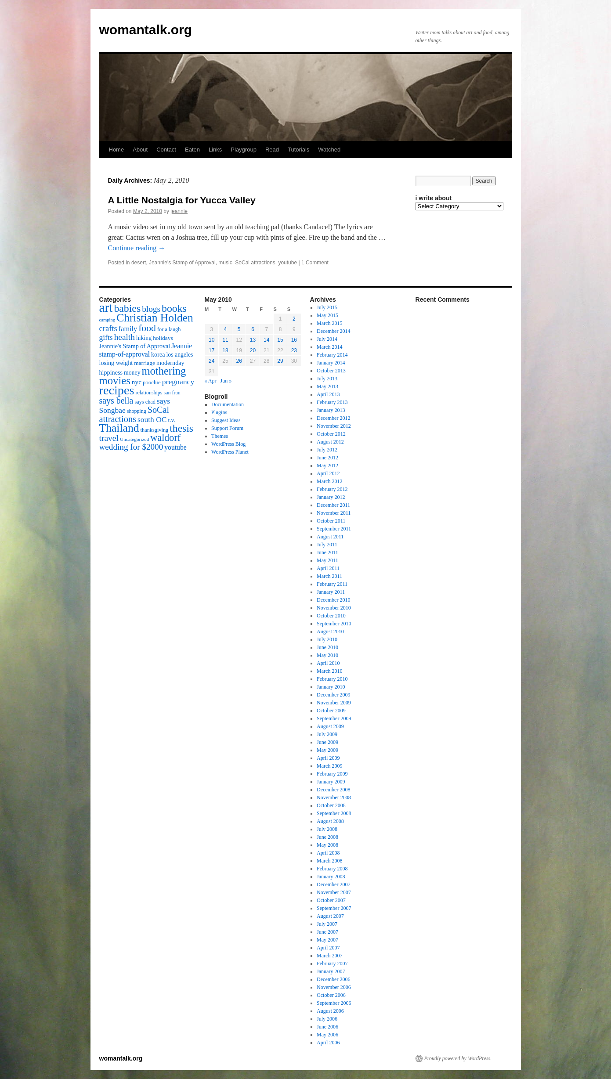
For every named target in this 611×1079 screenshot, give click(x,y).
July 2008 (327, 829)
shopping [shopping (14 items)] (136, 411)
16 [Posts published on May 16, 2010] (294, 340)
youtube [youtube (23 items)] (175, 447)
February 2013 (332, 402)
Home (116, 149)
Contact (166, 149)
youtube (287, 263)
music (225, 263)
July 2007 (327, 924)
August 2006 (330, 1011)
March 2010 (329, 671)
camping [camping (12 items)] (107, 320)
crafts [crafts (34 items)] (108, 328)
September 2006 (334, 1003)
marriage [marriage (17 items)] (144, 363)
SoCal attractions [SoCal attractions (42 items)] (134, 414)
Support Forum (227, 428)
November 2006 (334, 987)
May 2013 (327, 386)
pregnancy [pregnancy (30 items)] (178, 381)
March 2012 (329, 481)
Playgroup (244, 149)
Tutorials (298, 149)
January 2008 (331, 876)
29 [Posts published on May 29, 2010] (280, 361)
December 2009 (333, 695)
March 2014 (329, 347)
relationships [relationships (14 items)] (148, 393)
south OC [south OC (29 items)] (152, 419)
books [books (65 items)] (174, 308)
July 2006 (327, 1019)
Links (215, 149)
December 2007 (333, 884)
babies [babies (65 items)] (127, 308)
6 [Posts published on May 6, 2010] (252, 329)
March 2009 (329, 766)
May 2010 (327, 655)
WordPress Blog (228, 444)
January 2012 (331, 497)
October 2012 (331, 434)
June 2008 (327, 837)
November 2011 (334, 513)
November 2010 (334, 608)
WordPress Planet (230, 452)
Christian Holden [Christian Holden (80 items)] (154, 317)
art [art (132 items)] (106, 307)
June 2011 (327, 552)
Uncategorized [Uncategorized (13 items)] (134, 439)
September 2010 (334, 624)
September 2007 (334, 908)
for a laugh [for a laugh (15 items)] (169, 329)
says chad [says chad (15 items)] (144, 402)
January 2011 (331, 592)
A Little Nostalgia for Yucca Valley (182, 200)
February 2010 (332, 679)
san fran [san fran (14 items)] (172, 393)
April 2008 (328, 853)
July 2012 (327, 450)
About (140, 149)
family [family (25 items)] (128, 329)
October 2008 (331, 805)
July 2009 (327, 734)
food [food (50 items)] (147, 328)
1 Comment (315, 263)
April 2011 (328, 568)
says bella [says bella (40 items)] (116, 400)
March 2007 (329, 956)
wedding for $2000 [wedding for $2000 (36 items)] (131, 446)
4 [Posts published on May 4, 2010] (225, 329)
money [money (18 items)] (132, 372)
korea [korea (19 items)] (158, 354)
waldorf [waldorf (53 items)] (165, 437)
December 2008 (333, 790)
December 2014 (333, 331)
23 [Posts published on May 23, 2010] (294, 350)
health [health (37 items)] (124, 337)
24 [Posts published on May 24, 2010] (211, 361)
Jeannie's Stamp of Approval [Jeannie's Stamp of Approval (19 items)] (134, 346)
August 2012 (330, 442)
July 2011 (327, 544)
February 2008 (332, 869)
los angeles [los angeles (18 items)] (179, 354)
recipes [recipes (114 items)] (116, 390)
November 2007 (334, 892)
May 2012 (327, 465)
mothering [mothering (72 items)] (164, 371)
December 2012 (333, 418)
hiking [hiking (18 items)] (144, 338)
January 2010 (331, 687)
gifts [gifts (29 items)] (106, 337)
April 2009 (328, 758)
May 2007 (327, 940)
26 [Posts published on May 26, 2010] (239, 361)
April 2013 (328, 394)
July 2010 (327, 639)
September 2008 (334, 813)
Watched (329, 149)
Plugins (219, 412)
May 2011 (327, 560)
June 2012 (327, 458)
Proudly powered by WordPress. (458, 1058)
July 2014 (327, 339)
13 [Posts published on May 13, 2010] (253, 340)
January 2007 (331, 971)
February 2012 (332, 489)
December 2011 (333, 505)
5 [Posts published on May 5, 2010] (239, 329)
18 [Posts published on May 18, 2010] (225, 350)
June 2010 (327, 647)
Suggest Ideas (225, 420)
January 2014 (331, 363)
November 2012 (334, 426)
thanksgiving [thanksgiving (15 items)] (155, 430)
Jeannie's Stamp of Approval (182, 263)
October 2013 (331, 371)
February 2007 (332, 963)
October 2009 (331, 710)
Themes (219, 436)
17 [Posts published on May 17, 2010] (211, 350)
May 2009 (327, 750)
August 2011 (330, 537)
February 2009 (332, 774)
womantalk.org (145, 29)
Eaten (192, 149)
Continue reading (137, 248)
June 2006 (327, 1027)
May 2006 (327, 1035)
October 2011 (331, 521)
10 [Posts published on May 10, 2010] (211, 340)
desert (138, 263)
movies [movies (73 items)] (114, 380)
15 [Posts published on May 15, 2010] (280, 340)
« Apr (211, 381)
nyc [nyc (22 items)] (136, 382)
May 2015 (327, 315)
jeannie (179, 211)
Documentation (227, 404)
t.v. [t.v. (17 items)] (171, 420)
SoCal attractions (255, 263)
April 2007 (328, 948)
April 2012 (328, 473)
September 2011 (334, 529)
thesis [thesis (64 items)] (181, 428)
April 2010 (328, 663)
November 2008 (334, 797)
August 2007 (330, 916)
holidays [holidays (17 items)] (163, 338)
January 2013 (331, 410)
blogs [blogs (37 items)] (151, 309)
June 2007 (327, 932)
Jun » (226, 381)
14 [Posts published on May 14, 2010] (266, 340)
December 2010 (333, 600)
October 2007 (331, 900)
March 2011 (329, 576)
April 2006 (328, 1042)
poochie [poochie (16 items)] (152, 382)
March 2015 (329, 323)
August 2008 (330, 821)
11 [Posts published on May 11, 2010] (225, 340)
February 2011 (332, 584)
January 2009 (331, 782)
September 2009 (334, 718)
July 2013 (327, 378)
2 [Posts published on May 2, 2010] (294, 319)
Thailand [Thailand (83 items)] (119, 428)
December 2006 (333, 979)
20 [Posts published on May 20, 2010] (253, 350)
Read (272, 149)
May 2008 (327, 845)
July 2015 (327, 307)
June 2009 (327, 742)
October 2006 (331, 995)
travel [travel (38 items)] (109, 438)
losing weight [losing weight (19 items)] (116, 362)
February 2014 (332, 355)
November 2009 (334, 703)
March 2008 (329, 861)
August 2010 (330, 631)
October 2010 (331, 616)
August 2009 (330, 726)
